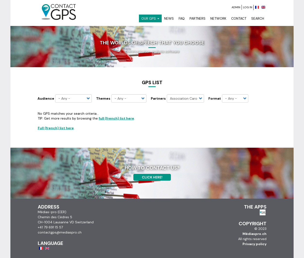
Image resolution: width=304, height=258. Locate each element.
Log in (247, 7)
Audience (46, 98)
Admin (236, 7)
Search (257, 18)
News (169, 18)
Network (218, 18)
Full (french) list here (56, 128)
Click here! (152, 177)
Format (214, 98)
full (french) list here (116, 118)
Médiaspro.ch (254, 234)
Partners (197, 18)
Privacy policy (254, 244)
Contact (238, 18)
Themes (103, 98)
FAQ (182, 18)
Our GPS (150, 18)
